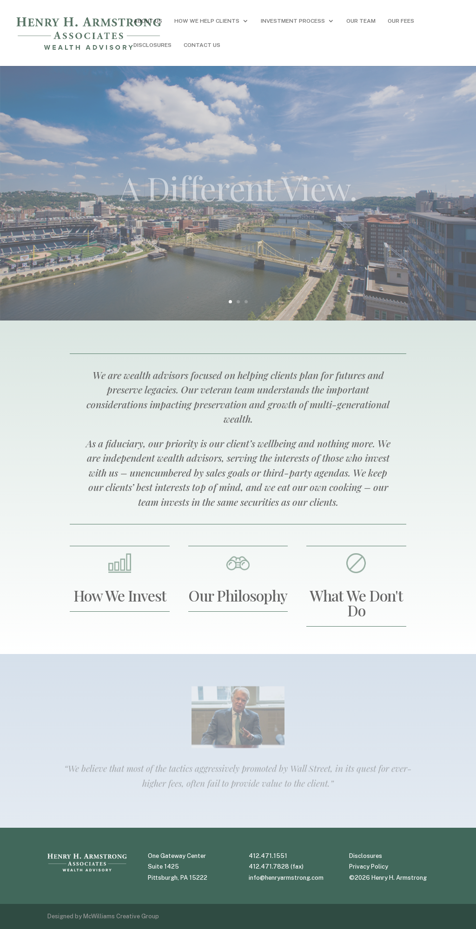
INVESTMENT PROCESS (293, 21)
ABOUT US (147, 21)
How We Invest (119, 595)
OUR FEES (401, 21)
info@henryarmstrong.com (286, 877)
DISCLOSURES (152, 45)
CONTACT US (202, 45)
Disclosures (365, 855)
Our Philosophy (237, 595)
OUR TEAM (361, 21)
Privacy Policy (368, 866)
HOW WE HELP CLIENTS (206, 21)
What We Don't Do (356, 602)
